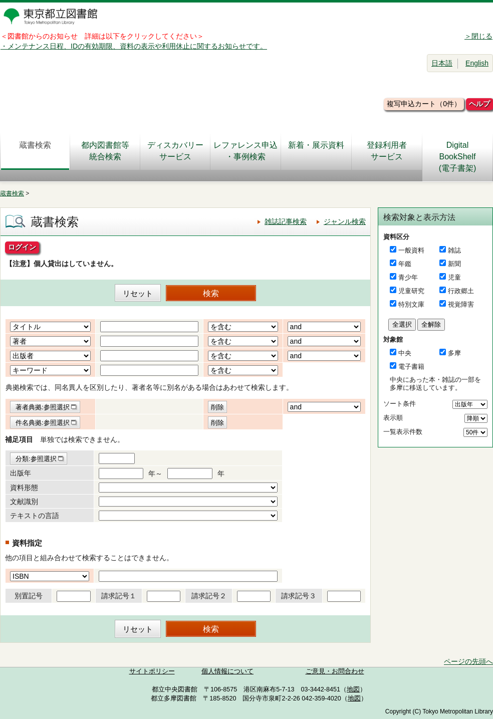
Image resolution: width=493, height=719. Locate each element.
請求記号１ (118, 596)
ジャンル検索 (345, 221)
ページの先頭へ (468, 661)
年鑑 (404, 264)
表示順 (393, 417)
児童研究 (411, 291)
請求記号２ (208, 596)
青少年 (408, 277)
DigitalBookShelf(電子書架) (457, 156)
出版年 (20, 473)
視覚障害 (461, 304)
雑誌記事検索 (286, 221)
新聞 (454, 264)
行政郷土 (461, 291)
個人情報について (227, 671)
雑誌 (454, 250)
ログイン (22, 247)
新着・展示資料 (316, 151)
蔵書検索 (35, 151)
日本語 (441, 63)
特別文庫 (411, 304)
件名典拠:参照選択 (43, 422)
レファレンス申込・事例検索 (245, 151)
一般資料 (411, 250)
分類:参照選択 (36, 458)
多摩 (454, 353)
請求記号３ (298, 596)
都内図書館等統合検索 (105, 151)
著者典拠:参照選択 (43, 407)
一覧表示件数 (402, 431)
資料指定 (27, 543)
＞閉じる (478, 36)
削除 (217, 407)
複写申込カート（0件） (424, 104)
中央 (404, 353)
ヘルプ (479, 104)
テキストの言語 (34, 516)
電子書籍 (411, 366)
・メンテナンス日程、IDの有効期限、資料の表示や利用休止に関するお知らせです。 (134, 46)
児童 (454, 277)
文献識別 (24, 502)
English (476, 63)
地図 (353, 689)
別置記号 (29, 596)
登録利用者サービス (387, 151)
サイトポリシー (152, 671)
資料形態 (24, 488)
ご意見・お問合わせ (335, 671)
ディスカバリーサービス (175, 151)
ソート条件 (399, 403)
